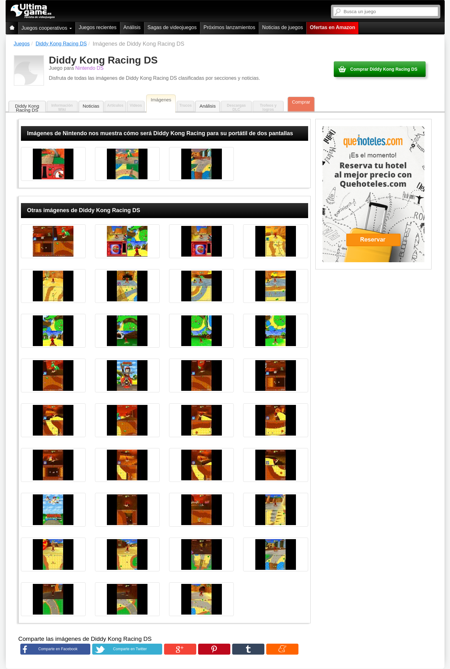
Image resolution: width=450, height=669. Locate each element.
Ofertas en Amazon (332, 27)
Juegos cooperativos (47, 28)
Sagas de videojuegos (172, 27)
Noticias (91, 106)
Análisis (132, 27)
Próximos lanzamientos (229, 27)
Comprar (301, 102)
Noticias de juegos (282, 27)
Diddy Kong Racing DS (27, 108)
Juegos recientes (98, 27)
